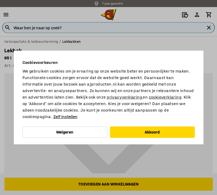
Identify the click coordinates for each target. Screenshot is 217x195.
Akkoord (152, 132)
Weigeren (64, 132)
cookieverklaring (165, 97)
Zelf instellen (65, 116)
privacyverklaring (125, 97)
